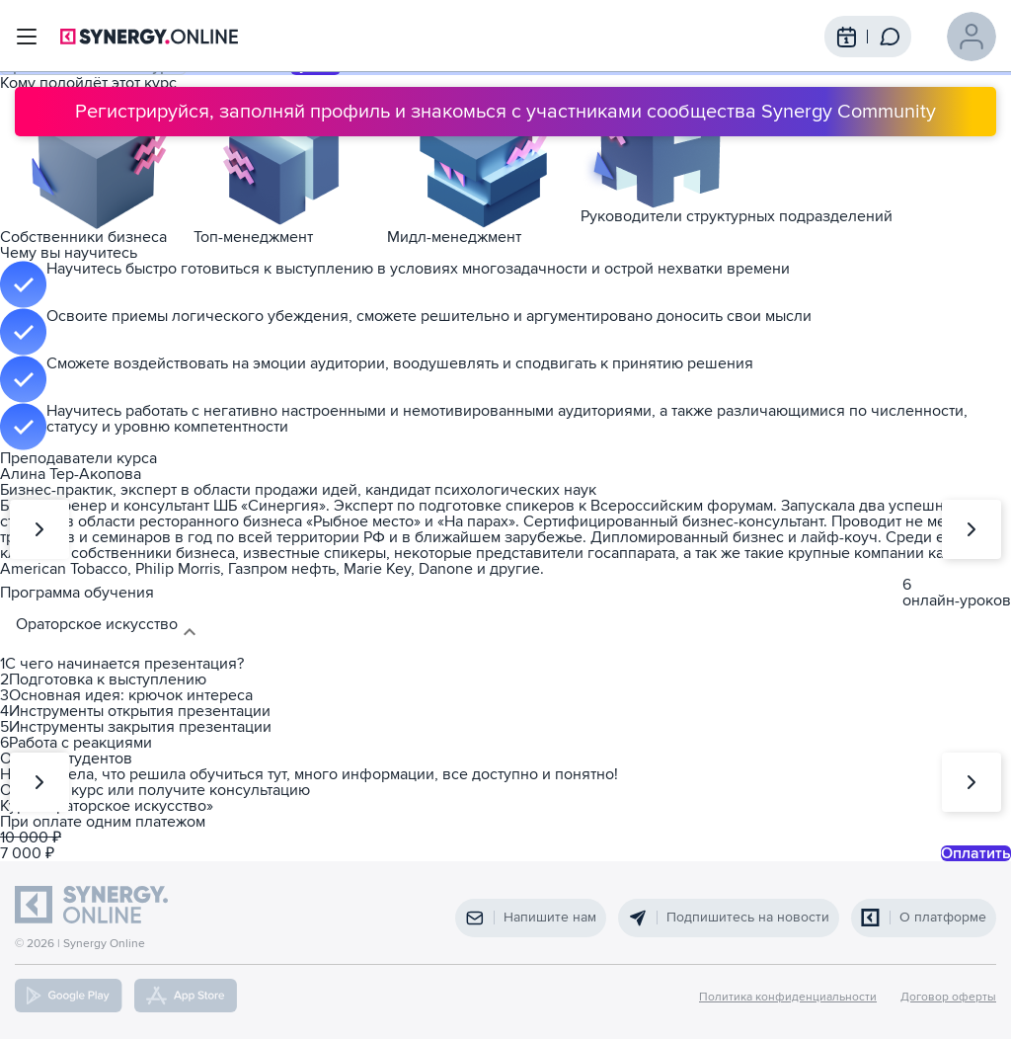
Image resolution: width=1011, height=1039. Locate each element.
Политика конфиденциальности (788, 997)
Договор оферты (948, 997)
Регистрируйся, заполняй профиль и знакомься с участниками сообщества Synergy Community (505, 111)
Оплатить (976, 853)
